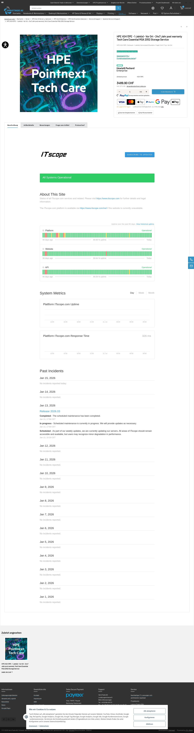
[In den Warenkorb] (168, 91)
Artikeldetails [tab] (29, 125)
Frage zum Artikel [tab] (62, 125)
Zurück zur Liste (9, 19)
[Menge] (130, 91)
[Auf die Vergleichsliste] (126, 112)
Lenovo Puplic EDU (137, 704)
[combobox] (73, 8)
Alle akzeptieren (148, 711)
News (3, 705)
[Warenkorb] (186, 8)
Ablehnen (148, 724)
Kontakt (36, 695)
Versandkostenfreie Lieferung (136, 86)
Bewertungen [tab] (45, 125)
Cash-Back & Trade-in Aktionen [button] (61, 3)
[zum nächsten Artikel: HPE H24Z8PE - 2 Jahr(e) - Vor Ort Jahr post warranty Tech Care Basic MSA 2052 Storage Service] (187, 26)
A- (190, 3)
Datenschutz (45, 726)
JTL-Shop (189, 730)
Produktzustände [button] (145, 3)
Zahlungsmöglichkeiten (9, 695)
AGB (35, 701)
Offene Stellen (132, 3)
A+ (186, 3)
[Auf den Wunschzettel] (145, 112)
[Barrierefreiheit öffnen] (5, 44)
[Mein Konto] (171, 8)
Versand (71, 730)
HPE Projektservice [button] (99, 3)
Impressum (34, 726)
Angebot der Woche (117, 3)
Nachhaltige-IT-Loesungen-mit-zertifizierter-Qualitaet (142, 696)
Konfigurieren (148, 717)
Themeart (171, 730)
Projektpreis (135, 701)
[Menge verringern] (119, 91)
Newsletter (5, 701)
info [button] (162, 106)
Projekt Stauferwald (162, 3)
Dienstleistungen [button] (82, 3)
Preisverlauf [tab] (79, 125)
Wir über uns (176, 3)
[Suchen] (118, 8)
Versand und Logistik (8, 698)
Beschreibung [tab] (12, 125)
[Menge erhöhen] (146, 91)
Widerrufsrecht (39, 705)
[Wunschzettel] (162, 8)
